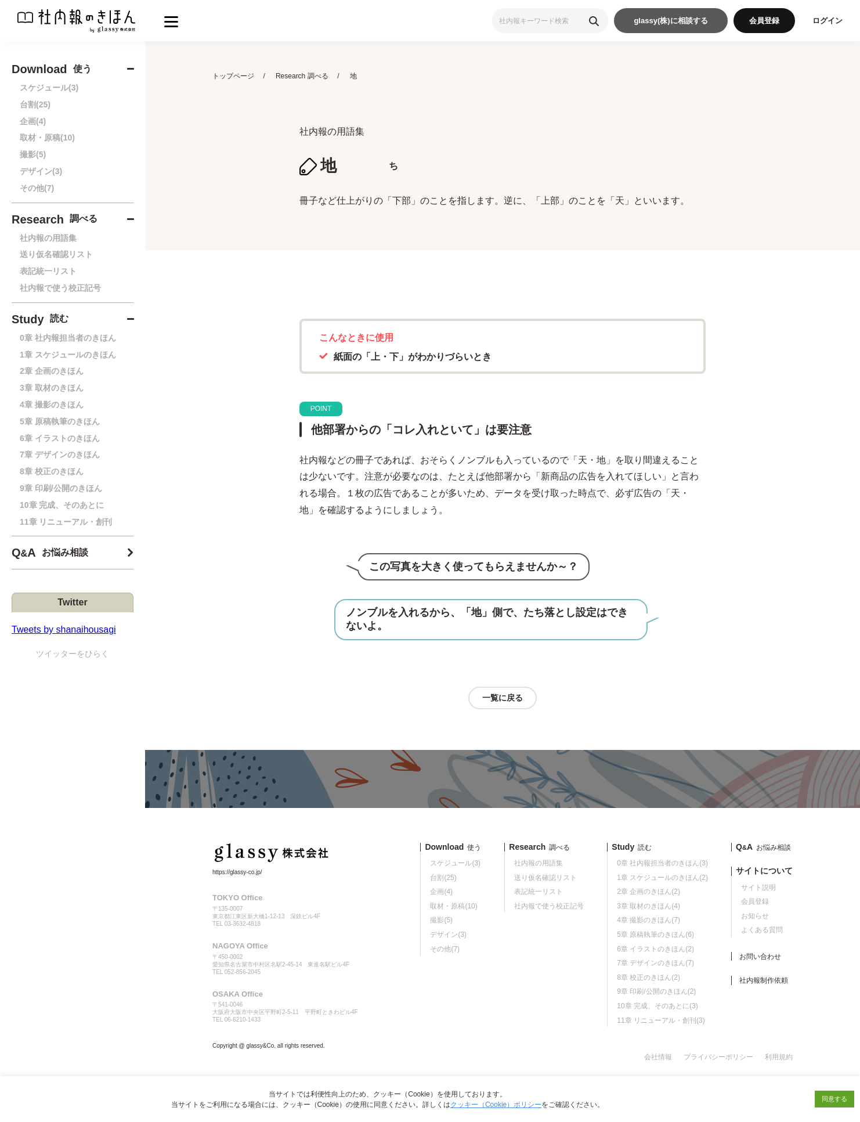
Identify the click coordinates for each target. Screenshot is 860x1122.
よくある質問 (762, 930)
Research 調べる (302, 76)
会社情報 (658, 1057)
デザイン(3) (41, 171)
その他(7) (37, 188)
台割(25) (35, 104)
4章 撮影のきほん (52, 404)
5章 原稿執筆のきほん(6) (655, 934)
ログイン (827, 20)
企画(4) (33, 121)
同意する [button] (834, 1098)
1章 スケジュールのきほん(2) (662, 878)
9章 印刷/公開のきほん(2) (656, 991)
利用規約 (779, 1057)
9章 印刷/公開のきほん (61, 488)
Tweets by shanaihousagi (64, 629)
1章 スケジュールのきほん (68, 354)
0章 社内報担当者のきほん (68, 337)
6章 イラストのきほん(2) (655, 949)
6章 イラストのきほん (60, 438)
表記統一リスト (48, 271)
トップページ (233, 76)
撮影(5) (33, 154)
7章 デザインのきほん (60, 454)
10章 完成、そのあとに (62, 505)
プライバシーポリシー (718, 1057)
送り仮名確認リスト (56, 254)
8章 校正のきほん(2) (648, 977)
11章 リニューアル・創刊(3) (660, 1020)
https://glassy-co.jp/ (237, 872)
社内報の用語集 (48, 238)
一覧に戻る (502, 697)
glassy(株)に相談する (670, 20)
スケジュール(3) (49, 87)
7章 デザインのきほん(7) (655, 963)
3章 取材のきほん (52, 387)
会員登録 (764, 20)
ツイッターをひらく (72, 653)
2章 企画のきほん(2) (648, 892)
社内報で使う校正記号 (60, 288)
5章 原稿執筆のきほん (60, 421)
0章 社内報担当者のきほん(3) (662, 863)
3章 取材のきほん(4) (648, 906)
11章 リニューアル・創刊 (66, 521)
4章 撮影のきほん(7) (648, 920)
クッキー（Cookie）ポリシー (495, 1105)
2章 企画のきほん (52, 371)
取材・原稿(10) (47, 137)
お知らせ (755, 916)
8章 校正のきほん (52, 471)
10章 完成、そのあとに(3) (657, 1006)
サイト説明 (758, 887)
